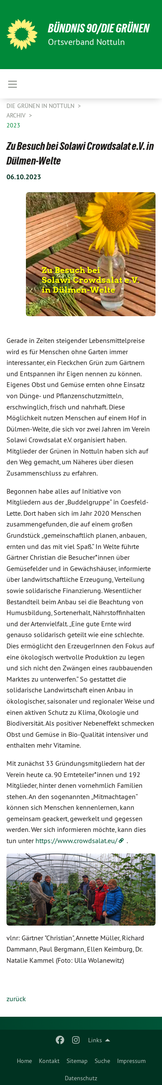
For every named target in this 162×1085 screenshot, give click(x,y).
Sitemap (77, 1061)
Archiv (16, 115)
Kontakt (49, 1061)
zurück (16, 998)
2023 (13, 125)
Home (24, 1061)
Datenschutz (81, 1078)
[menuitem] (24, 1059)
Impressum (131, 1061)
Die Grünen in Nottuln (41, 106)
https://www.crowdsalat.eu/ (76, 840)
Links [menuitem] (95, 1040)
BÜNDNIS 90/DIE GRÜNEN (98, 28)
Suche (102, 1061)
